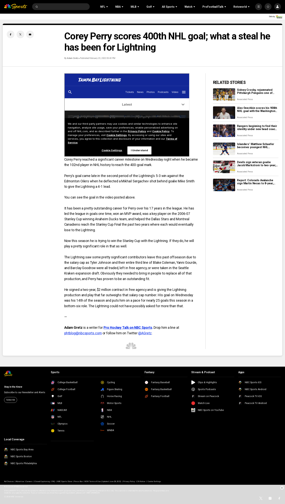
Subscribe (10, 400)
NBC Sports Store (64, 481)
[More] (258, 6)
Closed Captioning (42, 481)
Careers (29, 481)
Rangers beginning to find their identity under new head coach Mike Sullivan (257, 127)
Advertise (20, 481)
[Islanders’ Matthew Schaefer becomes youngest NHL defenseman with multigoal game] (224, 149)
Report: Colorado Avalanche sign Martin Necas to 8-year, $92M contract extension (255, 182)
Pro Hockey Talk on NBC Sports (128, 328)
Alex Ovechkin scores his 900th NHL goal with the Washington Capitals (257, 109)
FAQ (53, 481)
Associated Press (245, 99)
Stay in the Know (13, 387)
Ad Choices (9, 481)
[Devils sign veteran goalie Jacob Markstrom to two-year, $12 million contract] (224, 167)
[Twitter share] (20, 34)
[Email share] (30, 34)
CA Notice (141, 481)
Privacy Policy (129, 481)
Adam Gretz (72, 58)
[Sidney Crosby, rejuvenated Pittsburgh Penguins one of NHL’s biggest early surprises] (224, 94)
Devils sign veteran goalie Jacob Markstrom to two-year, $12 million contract (256, 164)
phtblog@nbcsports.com (83, 333)
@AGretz (144, 333)
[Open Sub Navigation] (107, 7)
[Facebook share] (10, 34)
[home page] (15, 6)
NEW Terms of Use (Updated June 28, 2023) (102, 481)
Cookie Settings (154, 481)
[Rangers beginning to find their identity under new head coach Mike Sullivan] (224, 130)
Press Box (78, 481)
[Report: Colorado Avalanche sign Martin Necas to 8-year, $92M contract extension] (224, 185)
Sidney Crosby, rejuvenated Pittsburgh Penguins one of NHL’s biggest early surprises (256, 91)
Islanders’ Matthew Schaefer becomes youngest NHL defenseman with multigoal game (255, 146)
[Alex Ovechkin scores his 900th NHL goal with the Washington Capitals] (224, 112)
